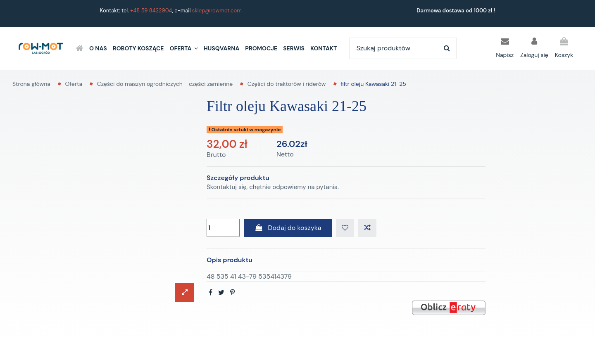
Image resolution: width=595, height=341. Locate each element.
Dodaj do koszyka (288, 227)
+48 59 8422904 (151, 10)
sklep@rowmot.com (217, 10)
